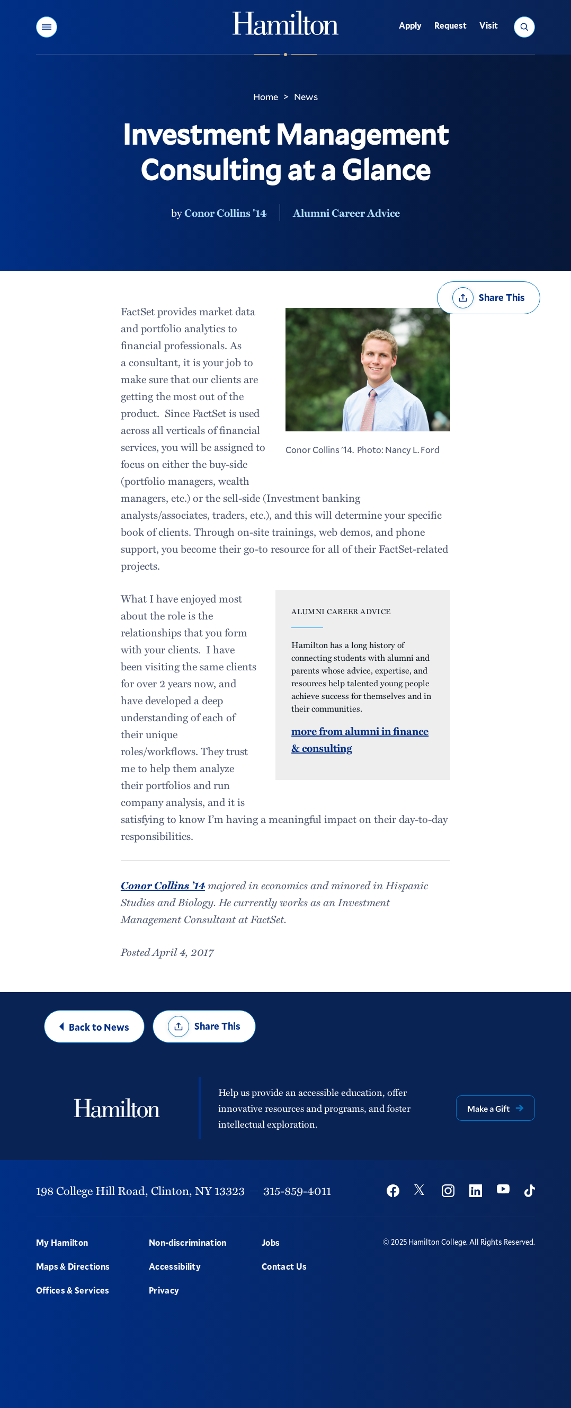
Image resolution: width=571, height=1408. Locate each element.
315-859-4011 (297, 1190)
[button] (46, 27)
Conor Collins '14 (225, 212)
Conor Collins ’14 (163, 885)
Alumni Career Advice (346, 212)
